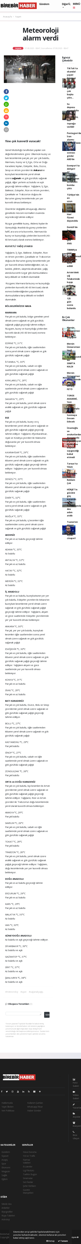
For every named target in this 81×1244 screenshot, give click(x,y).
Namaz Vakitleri (26, 1161)
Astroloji (6, 1219)
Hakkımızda (7, 1102)
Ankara (37, 170)
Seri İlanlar (28, 1182)
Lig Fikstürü (28, 1170)
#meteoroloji (11, 991)
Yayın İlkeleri (7, 1106)
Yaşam (18, 16)
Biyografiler (7, 1211)
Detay (50, 1241)
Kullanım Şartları (35, 1102)
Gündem (44, 4)
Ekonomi (6, 1167)
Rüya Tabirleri (8, 1215)
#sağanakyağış (36, 991)
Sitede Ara (6, 1203)
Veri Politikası (8, 1110)
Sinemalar (28, 1178)
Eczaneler (27, 1166)
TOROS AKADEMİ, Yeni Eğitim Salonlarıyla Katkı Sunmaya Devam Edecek (73, 408)
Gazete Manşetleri (28, 1191)
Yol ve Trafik (29, 1155)
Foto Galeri (76, 1082)
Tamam (63, 1241)
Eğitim (5, 1179)
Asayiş (5, 1159)
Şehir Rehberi (29, 1185)
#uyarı (23, 991)
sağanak (16, 178)
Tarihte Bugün (30, 1174)
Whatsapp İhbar (35, 1106)
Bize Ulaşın (76, 1135)
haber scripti (6, 1240)
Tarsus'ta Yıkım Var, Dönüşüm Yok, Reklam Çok (72, 473)
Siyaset (5, 1155)
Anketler (5, 1207)
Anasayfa (7, 16)
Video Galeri (76, 1095)
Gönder (48, 1014)
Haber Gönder (34, 1110)
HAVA (28, 306)
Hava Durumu (30, 1151)
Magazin (6, 1171)
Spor (4, 1163)
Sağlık (4, 1175)
